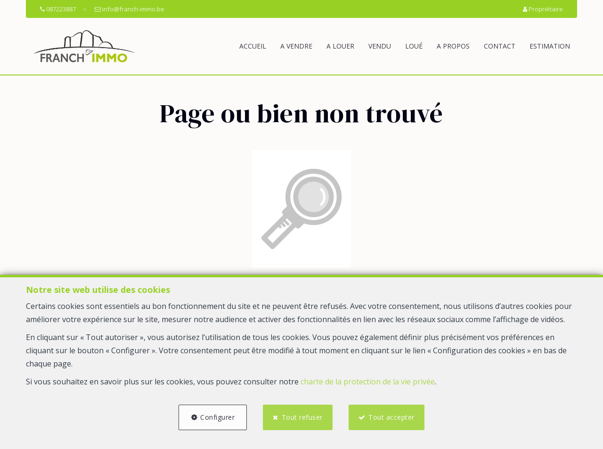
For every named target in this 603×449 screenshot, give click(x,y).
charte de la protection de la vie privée (368, 381)
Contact (499, 46)
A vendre (296, 46)
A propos (453, 46)
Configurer (217, 417)
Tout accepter (391, 417)
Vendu (379, 46)
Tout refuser (302, 417)
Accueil (252, 46)
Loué (414, 46)
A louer (340, 46)
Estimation (550, 46)
